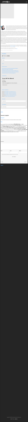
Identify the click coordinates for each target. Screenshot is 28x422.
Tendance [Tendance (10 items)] (4, 131)
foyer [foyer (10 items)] (9, 126)
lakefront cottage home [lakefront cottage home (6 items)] (4, 128)
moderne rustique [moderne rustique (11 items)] (16, 128)
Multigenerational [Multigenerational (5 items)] (3, 129)
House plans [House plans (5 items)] (26, 127)
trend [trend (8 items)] (14, 131)
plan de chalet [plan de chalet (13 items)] (21, 129)
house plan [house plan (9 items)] (19, 127)
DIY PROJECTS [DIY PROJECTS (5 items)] (23, 125)
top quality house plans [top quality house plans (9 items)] (10, 131)
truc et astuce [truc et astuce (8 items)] (17, 131)
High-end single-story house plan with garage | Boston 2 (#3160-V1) (10, 68)
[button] (26, 2)
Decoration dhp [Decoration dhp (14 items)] (18, 125)
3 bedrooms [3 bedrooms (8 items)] (12, 124)
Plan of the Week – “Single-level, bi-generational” (10, 92)
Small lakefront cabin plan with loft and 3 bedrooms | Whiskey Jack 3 (10, 70)
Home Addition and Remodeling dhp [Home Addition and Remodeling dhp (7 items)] (21, 126)
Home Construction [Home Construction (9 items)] (3, 127)
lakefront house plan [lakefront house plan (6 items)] (9, 128)
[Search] (14, 60)
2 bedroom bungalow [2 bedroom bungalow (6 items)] (3, 124)
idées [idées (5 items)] (1, 128)
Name (1, 150)
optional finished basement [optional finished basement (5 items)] (11, 129)
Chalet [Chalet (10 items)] (23, 124)
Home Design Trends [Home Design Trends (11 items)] (10, 127)
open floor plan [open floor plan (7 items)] (7, 129)
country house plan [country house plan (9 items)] (12, 125)
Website (20, 150)
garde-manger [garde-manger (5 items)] (16, 126)
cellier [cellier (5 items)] (20, 124)
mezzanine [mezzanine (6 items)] (12, 128)
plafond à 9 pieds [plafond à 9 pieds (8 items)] (16, 129)
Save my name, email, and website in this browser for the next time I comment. (10, 154)
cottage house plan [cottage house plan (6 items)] (7, 125)
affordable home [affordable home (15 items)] (17, 124)
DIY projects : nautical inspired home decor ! (10, 96)
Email (11, 150)
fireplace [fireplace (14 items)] (4, 126)
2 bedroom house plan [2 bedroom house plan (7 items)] (7, 124)
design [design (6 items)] (21, 125)
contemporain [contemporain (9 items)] (3, 125)
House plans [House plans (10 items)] (22, 127)
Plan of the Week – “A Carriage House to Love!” (10, 91)
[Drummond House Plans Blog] (5, 2)
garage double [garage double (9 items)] (12, 126)
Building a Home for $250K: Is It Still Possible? (7, 69)
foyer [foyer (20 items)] (7, 126)
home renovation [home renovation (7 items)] (15, 127)
